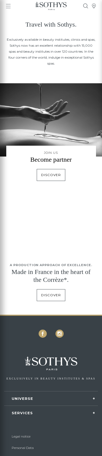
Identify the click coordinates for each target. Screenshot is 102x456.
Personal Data (23, 448)
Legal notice (21, 436)
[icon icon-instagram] (59, 334)
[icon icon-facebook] (43, 334)
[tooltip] (86, 6)
